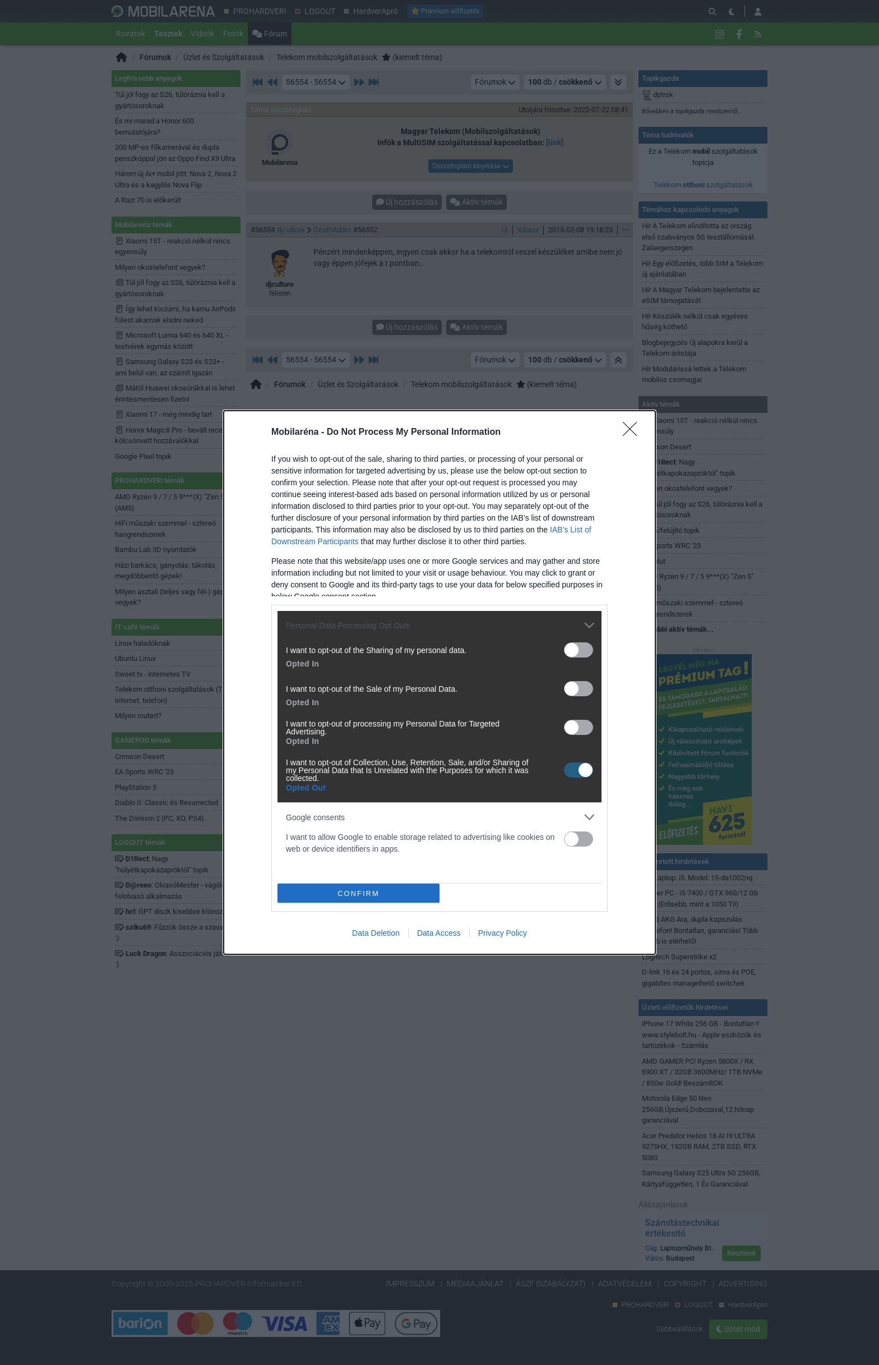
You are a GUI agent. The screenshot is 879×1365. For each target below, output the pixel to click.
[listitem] (439, 625)
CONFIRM (358, 893)
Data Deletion (376, 933)
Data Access (439, 933)
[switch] (578, 650)
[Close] (633, 432)
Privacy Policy (502, 933)
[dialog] (439, 682)
